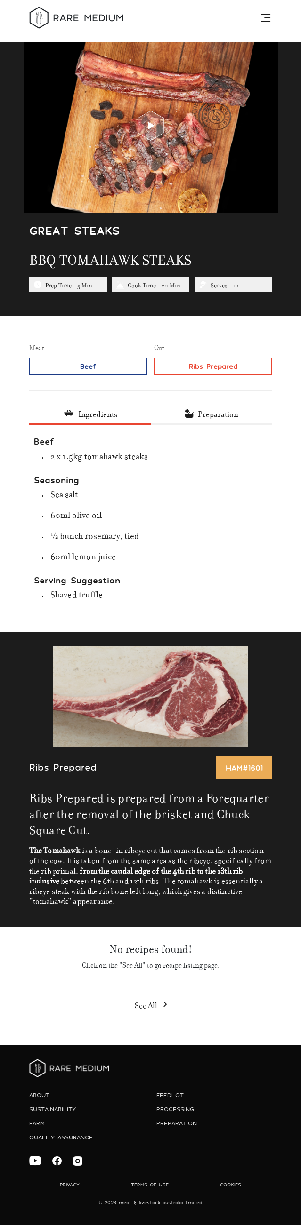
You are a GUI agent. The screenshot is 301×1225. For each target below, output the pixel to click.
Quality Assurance (61, 1137)
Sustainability (52, 1109)
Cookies (230, 1185)
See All (151, 1004)
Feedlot (170, 1094)
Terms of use (150, 1185)
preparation (176, 1123)
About (39, 1094)
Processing (175, 1109)
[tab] (90, 414)
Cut (159, 346)
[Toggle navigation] (267, 17)
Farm (37, 1123)
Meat (36, 346)
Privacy (70, 1185)
